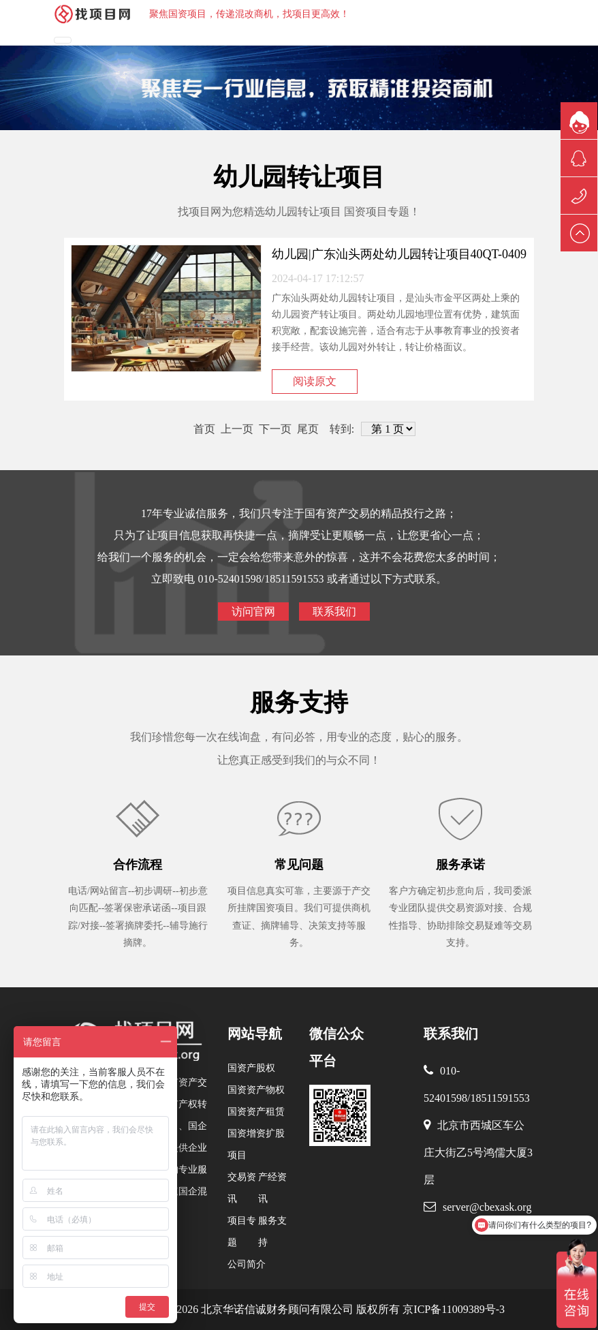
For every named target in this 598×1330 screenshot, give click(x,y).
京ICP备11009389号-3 (452, 1309)
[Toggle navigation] (63, 40)
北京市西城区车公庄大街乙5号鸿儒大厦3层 (478, 1152)
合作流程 (137, 864)
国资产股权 (251, 1068)
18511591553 (499, 1098)
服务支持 (299, 702)
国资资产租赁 (256, 1112)
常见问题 (299, 864)
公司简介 (246, 1264)
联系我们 (334, 611)
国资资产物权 (256, 1090)
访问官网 (253, 611)
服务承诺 (460, 864)
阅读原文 (314, 381)
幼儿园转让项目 (299, 177)
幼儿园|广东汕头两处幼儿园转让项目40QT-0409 (399, 254)
